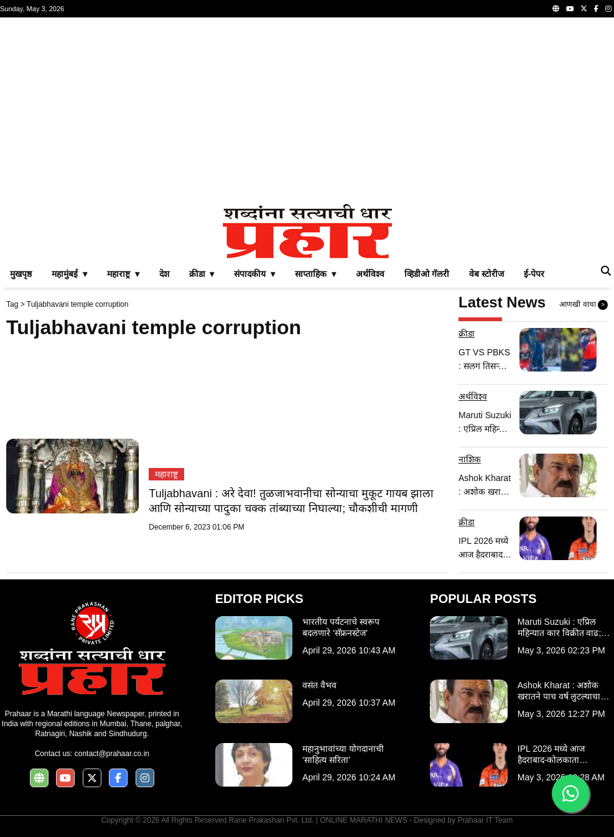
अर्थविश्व (370, 274)
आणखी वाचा (583, 305)
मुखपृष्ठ (21, 274)
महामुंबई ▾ (69, 274)
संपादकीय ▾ (254, 274)
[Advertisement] (307, 111)
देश (164, 274)
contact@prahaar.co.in (112, 753)
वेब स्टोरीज (486, 274)
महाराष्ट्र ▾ (123, 274)
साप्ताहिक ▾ (315, 274)
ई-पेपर (534, 274)
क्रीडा (466, 334)
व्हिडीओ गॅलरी (426, 274)
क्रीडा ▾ (202, 274)
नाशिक (469, 459)
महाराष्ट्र (166, 474)
